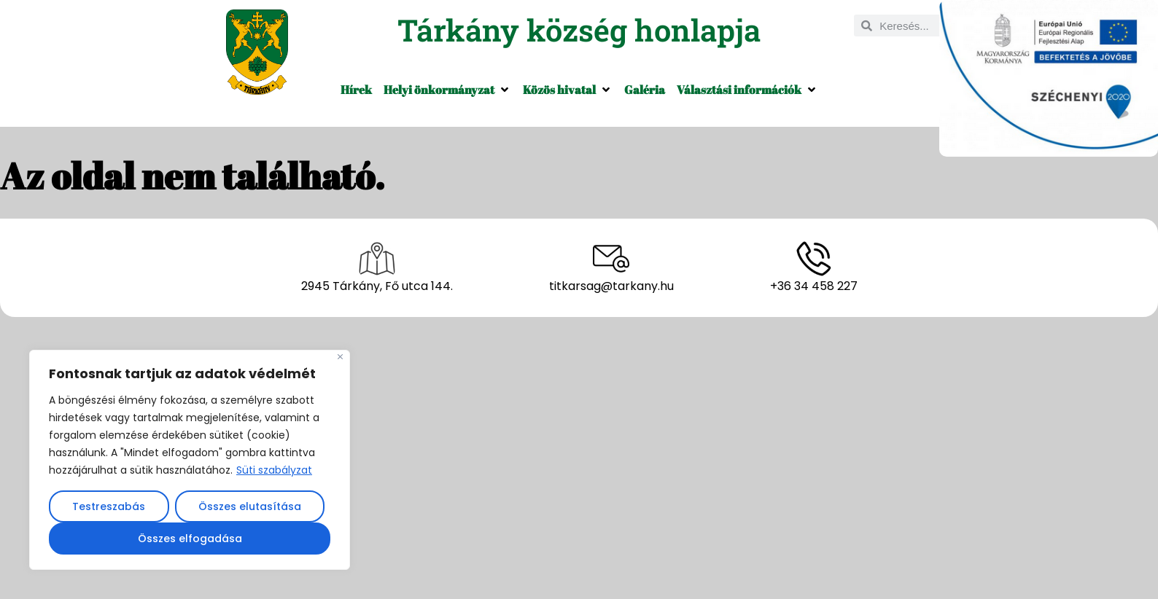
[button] (447, 90)
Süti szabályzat (274, 470)
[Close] (340, 356)
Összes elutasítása (249, 506)
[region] (189, 460)
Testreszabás (108, 506)
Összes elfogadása (190, 538)
